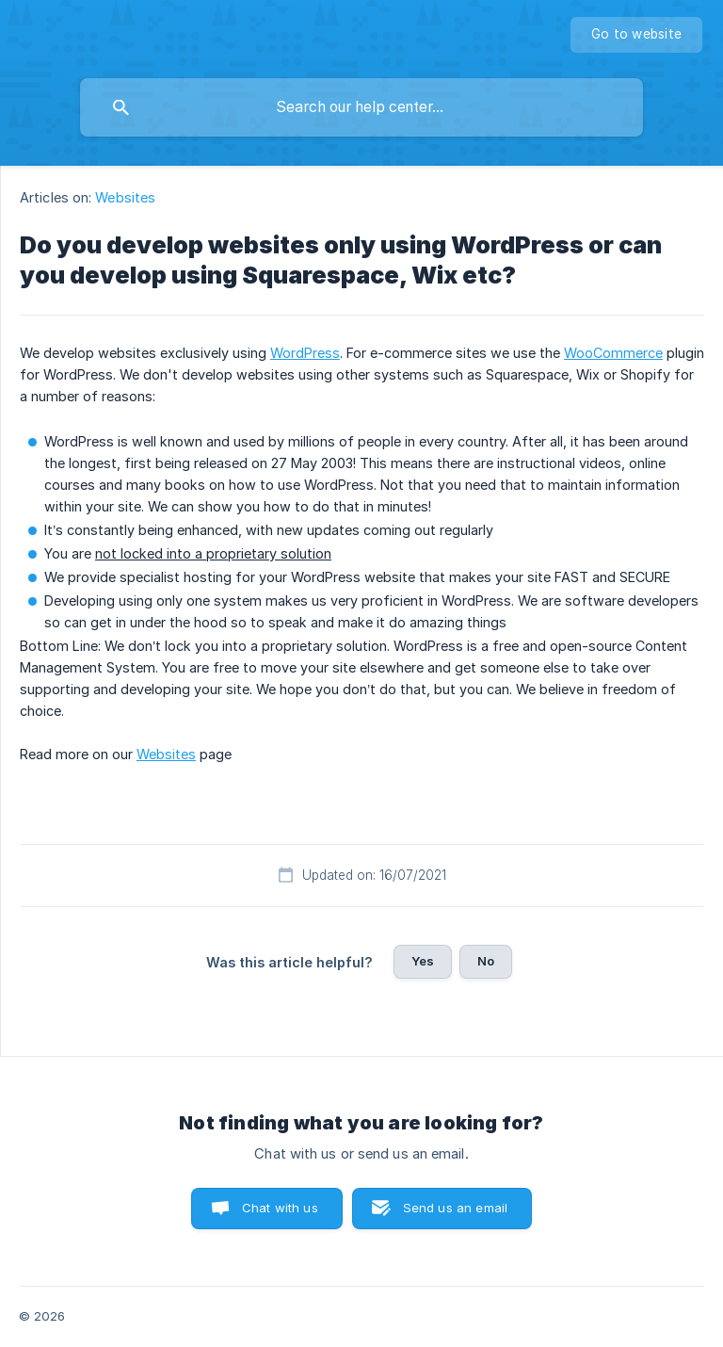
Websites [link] (125, 197)
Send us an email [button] (455, 1207)
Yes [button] (422, 960)
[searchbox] (361, 107)
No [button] (485, 960)
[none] (636, 35)
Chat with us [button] (280, 1207)
